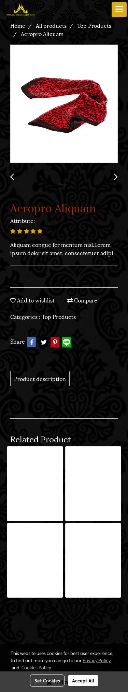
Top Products (59, 316)
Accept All (83, 680)
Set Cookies (47, 680)
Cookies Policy (36, 667)
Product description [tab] (40, 378)
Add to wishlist (32, 300)
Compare (82, 300)
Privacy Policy (97, 660)
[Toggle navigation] (119, 9)
